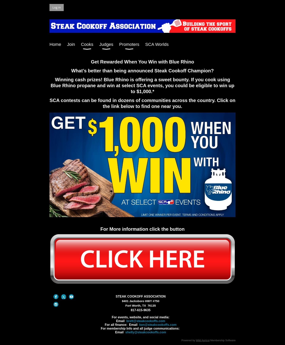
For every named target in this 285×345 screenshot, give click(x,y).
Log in (56, 7)
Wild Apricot (203, 340)
